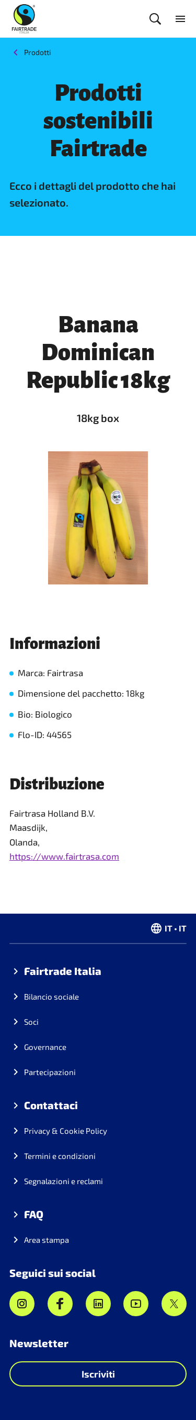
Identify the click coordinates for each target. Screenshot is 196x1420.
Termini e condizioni (60, 1156)
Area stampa (46, 1239)
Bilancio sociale (51, 996)
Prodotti (37, 52)
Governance (45, 1047)
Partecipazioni (50, 1072)
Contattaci (51, 1105)
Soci (31, 1021)
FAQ (33, 1214)
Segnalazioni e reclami (63, 1181)
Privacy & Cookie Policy (65, 1130)
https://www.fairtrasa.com (64, 856)
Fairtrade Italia (62, 971)
